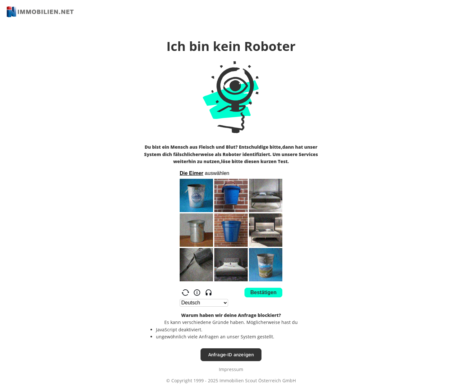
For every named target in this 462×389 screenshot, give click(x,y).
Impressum (231, 369)
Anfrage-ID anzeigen (231, 354)
